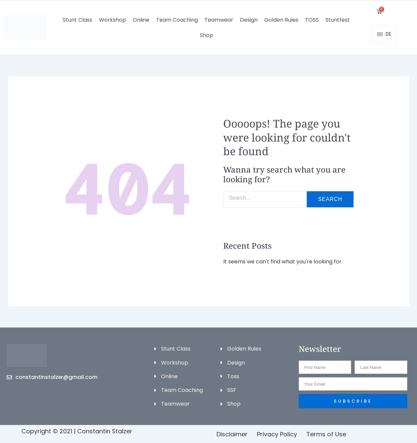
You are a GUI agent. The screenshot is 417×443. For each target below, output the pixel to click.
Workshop (112, 20)
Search (330, 199)
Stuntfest (337, 20)
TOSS (312, 20)
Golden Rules (281, 20)
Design (249, 20)
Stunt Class (77, 20)
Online (141, 20)
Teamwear (218, 20)
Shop (206, 35)
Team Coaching (177, 20)
